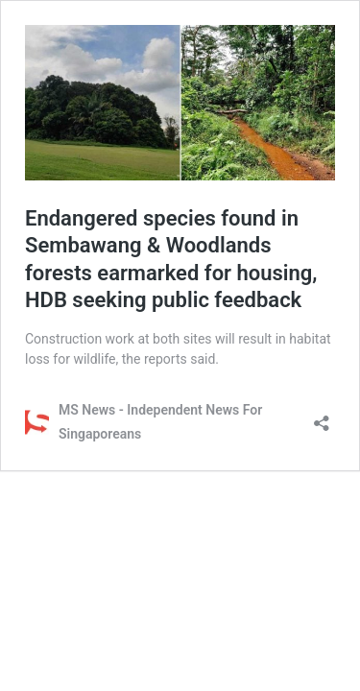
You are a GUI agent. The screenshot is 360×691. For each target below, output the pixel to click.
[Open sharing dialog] (321, 417)
